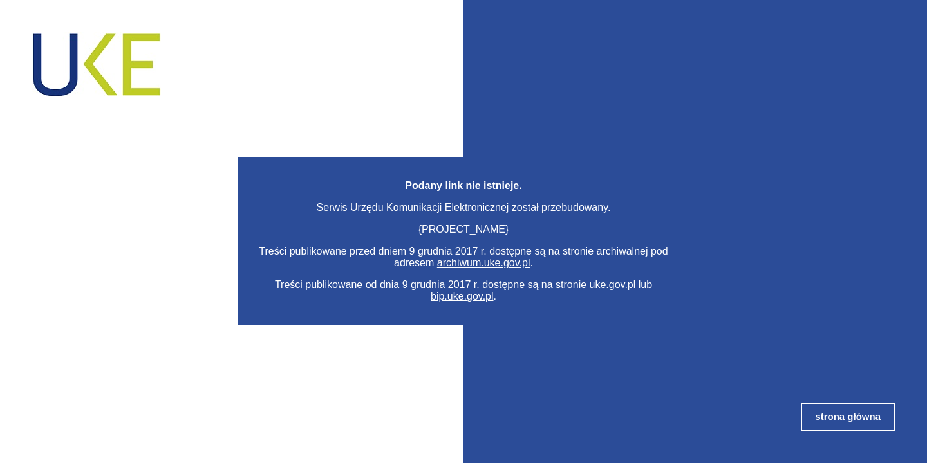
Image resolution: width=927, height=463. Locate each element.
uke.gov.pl (613, 284)
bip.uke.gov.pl (462, 296)
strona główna (848, 416)
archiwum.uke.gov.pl (483, 262)
